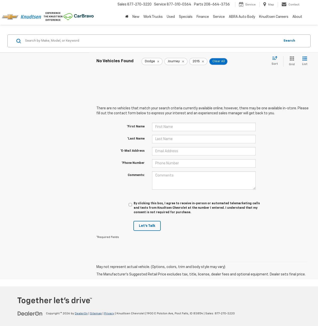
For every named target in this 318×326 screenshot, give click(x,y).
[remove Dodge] (152, 61)
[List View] (304, 61)
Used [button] (171, 17)
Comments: (136, 175)
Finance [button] (203, 17)
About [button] (297, 17)
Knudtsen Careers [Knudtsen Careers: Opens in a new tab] (273, 17)
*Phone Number (133, 163)
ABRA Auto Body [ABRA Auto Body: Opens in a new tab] (242, 17)
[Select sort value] (276, 61)
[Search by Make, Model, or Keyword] (152, 41)
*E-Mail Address (132, 150)
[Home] (126, 17)
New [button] (135, 17)
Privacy (109, 313)
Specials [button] (186, 17)
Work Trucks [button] (153, 17)
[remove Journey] (176, 61)
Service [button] (219, 17)
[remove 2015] (198, 61)
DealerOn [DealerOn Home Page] (81, 313)
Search (289, 40)
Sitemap (96, 313)
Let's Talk (147, 226)
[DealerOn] (30, 313)
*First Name (136, 126)
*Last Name (136, 138)
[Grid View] (290, 61)
